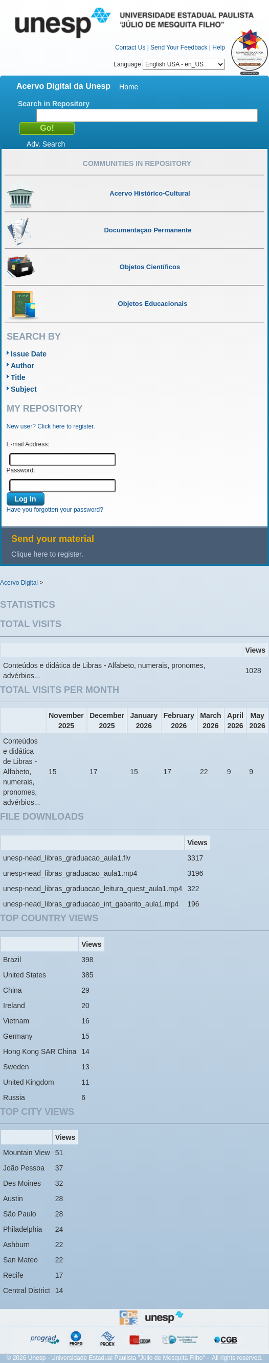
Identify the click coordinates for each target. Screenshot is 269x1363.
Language (169, 64)
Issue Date (29, 354)
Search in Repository (53, 104)
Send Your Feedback (178, 47)
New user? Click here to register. (51, 426)
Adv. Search (46, 144)
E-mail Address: (28, 444)
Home (128, 87)
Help (218, 47)
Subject (24, 389)
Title (18, 377)
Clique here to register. (47, 554)
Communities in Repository (137, 163)
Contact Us (130, 47)
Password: (21, 470)
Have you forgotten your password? (55, 509)
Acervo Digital (19, 582)
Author (22, 366)
